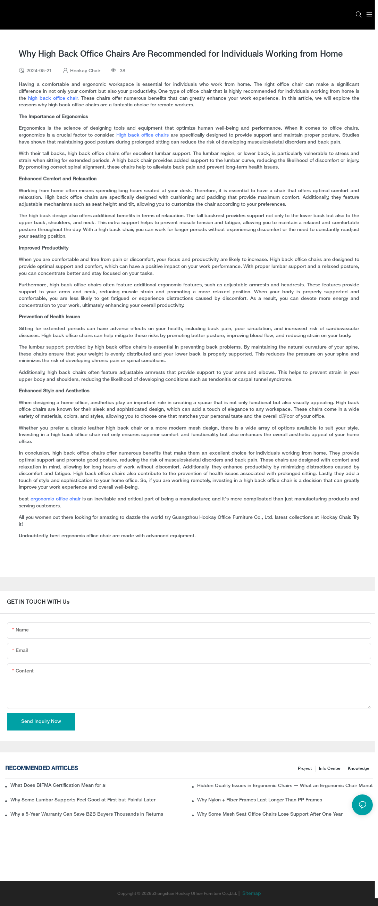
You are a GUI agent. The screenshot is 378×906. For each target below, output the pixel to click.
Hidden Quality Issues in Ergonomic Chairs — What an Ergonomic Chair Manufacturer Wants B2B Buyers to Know (285, 786)
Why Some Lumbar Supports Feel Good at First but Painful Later (83, 800)
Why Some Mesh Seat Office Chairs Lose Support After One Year (270, 814)
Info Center (330, 768)
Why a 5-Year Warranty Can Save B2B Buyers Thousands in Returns (86, 814)
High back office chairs (142, 135)
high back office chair (53, 98)
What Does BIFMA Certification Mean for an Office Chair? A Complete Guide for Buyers (58, 785)
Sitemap (251, 893)
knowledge (358, 768)
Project (305, 768)
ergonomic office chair (56, 499)
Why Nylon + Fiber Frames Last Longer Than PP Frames (259, 800)
